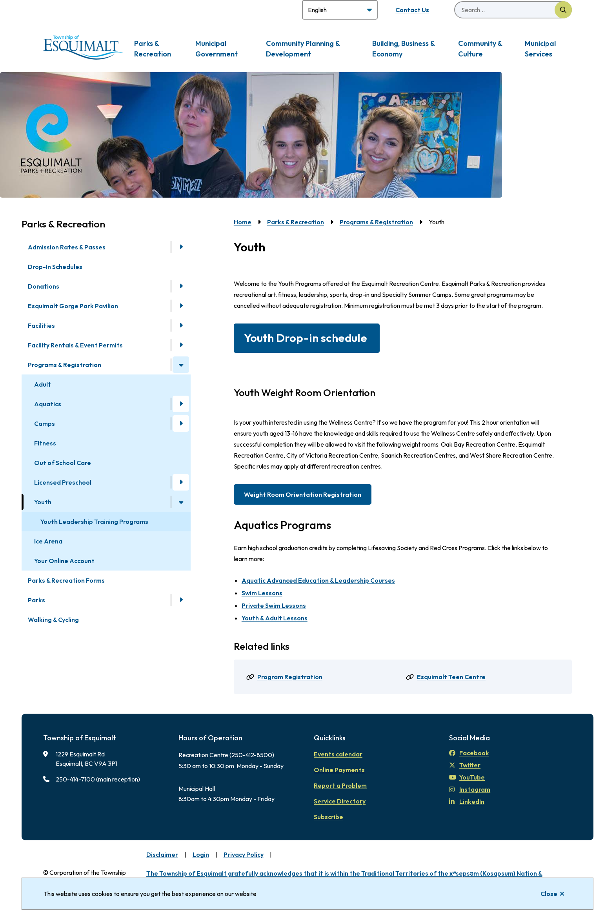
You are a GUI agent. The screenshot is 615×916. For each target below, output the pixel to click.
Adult (42, 384)
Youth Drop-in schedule (306, 338)
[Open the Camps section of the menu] (181, 423)
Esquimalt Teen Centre (451, 677)
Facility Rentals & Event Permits (75, 345)
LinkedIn (466, 801)
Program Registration (289, 677)
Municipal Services (540, 48)
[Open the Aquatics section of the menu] (181, 404)
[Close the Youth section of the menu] (181, 502)
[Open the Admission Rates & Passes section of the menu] (181, 247)
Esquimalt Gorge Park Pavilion (73, 306)
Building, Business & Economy (403, 48)
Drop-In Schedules (55, 267)
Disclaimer (162, 854)
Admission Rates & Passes (67, 247)
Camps (44, 423)
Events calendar (338, 754)
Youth (42, 502)
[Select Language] (340, 10)
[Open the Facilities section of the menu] (181, 325)
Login (201, 854)
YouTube (467, 777)
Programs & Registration (64, 365)
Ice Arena (48, 541)
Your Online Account (64, 561)
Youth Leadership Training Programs (94, 521)
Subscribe (328, 817)
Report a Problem (340, 785)
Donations (43, 286)
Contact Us (412, 10)
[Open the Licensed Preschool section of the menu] (181, 482)
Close (548, 894)
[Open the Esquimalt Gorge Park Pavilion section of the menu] (181, 306)
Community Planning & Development (303, 48)
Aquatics (47, 404)
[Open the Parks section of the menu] (181, 600)
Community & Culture (480, 48)
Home (242, 222)
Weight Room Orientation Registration (302, 494)
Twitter (464, 765)
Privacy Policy (244, 854)
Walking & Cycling (53, 619)
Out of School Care (62, 463)
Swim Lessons (262, 593)
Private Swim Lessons (274, 605)
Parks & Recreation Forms (66, 580)
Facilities (41, 325)
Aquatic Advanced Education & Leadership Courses (318, 580)
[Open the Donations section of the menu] (181, 286)
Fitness (45, 443)
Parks (36, 600)
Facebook (469, 753)
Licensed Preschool (62, 482)
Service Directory (340, 801)
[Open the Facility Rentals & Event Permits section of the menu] (181, 345)
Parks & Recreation (152, 48)
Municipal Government (216, 48)
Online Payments (339, 770)
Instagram (469, 789)
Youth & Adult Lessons (275, 618)
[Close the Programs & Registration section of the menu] (181, 364)
